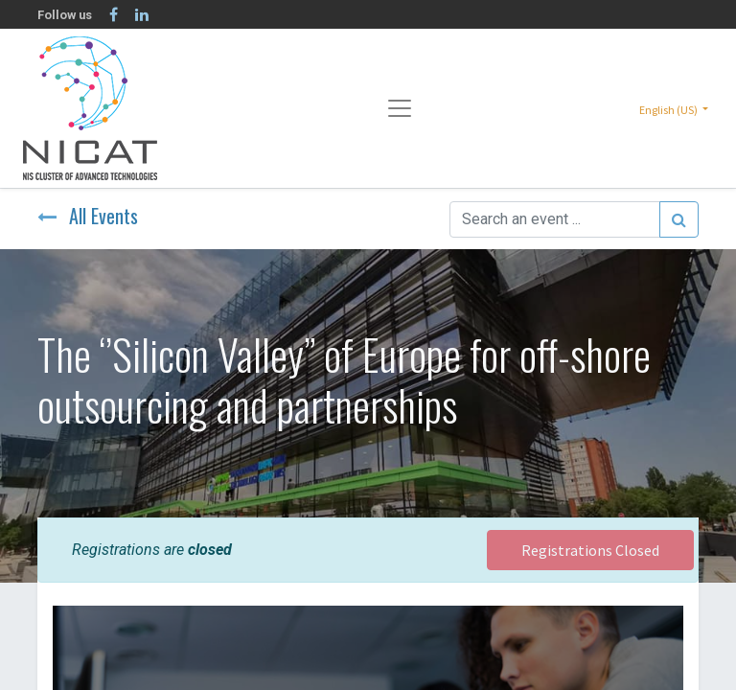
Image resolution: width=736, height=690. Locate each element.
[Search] (679, 219)
